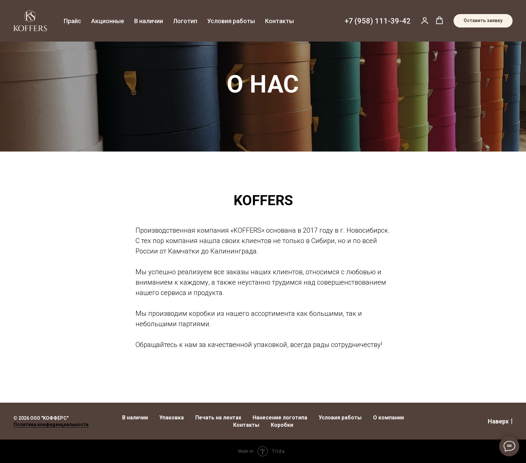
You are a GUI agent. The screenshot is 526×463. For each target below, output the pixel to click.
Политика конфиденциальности (51, 424)
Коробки (282, 425)
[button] (425, 20)
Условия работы (231, 20)
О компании (388, 417)
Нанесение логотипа (280, 417)
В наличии (148, 20)
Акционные (107, 20)
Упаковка (171, 417)
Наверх (500, 421)
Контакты (279, 20)
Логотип (185, 20)
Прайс (72, 20)
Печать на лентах (218, 417)
